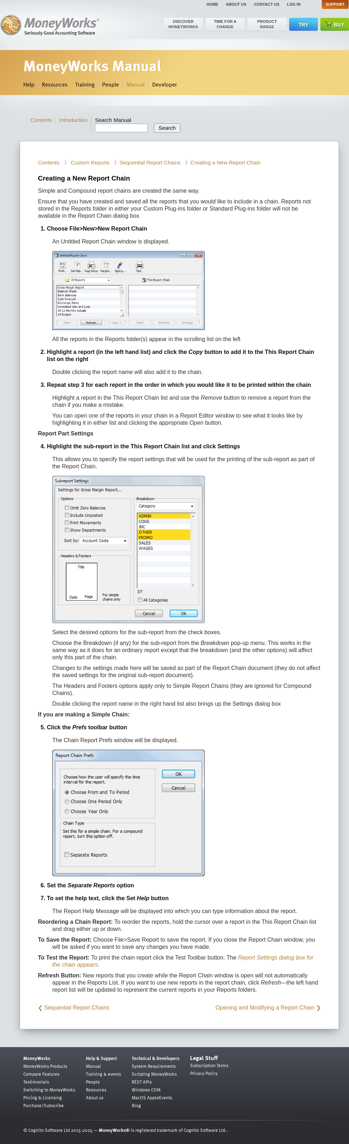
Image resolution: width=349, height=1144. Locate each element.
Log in (294, 4)
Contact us (266, 4)
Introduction (73, 120)
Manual (135, 84)
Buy (334, 24)
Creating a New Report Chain (225, 162)
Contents (41, 120)
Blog (136, 1105)
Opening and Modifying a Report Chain (265, 1008)
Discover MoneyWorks (183, 24)
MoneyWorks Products (45, 1066)
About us (236, 4)
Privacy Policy (204, 1073)
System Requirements (154, 1066)
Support (335, 4)
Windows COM (146, 1089)
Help (28, 84)
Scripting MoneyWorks (154, 1074)
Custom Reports (89, 162)
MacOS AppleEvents (152, 1097)
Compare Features (41, 1074)
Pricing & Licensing (42, 1097)
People (110, 84)
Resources (55, 84)
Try (303, 25)
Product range (267, 24)
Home (212, 4)
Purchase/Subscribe (43, 1105)
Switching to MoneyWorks (49, 1089)
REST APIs (142, 1081)
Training (84, 84)
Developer (164, 84)
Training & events (103, 1074)
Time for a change (225, 24)
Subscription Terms (209, 1065)
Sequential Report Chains (150, 162)
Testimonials (36, 1081)
